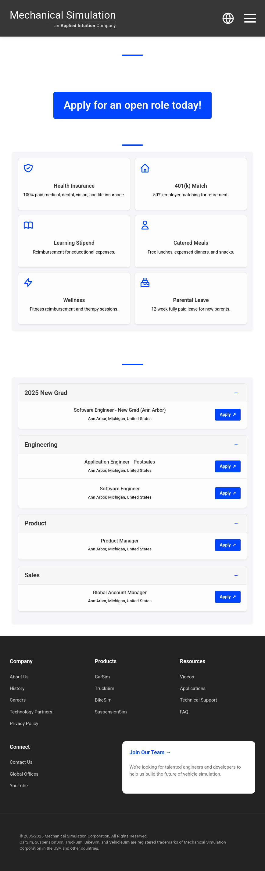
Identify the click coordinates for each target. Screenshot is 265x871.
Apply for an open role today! (133, 105)
